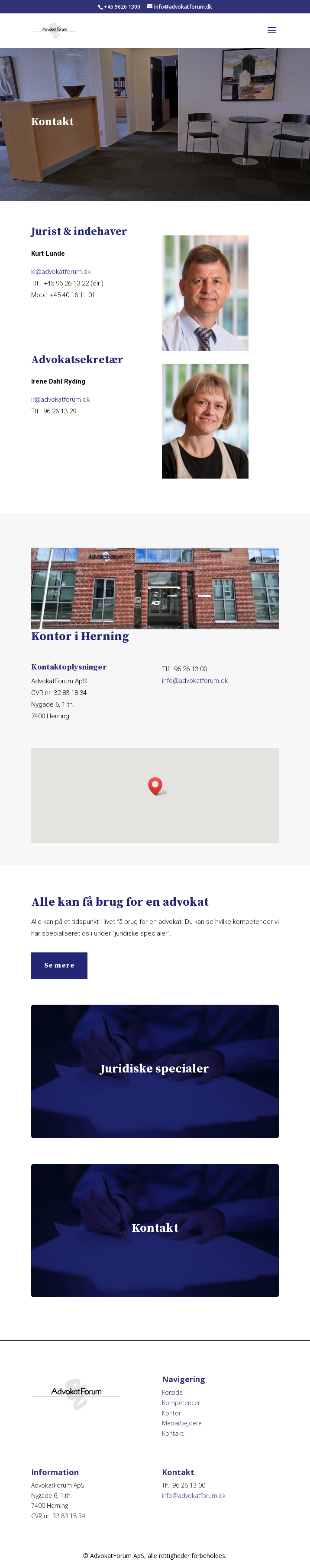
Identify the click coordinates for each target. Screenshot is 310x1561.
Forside (172, 1392)
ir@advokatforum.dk (60, 399)
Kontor (171, 1413)
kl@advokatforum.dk (60, 272)
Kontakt (173, 1433)
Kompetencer (181, 1403)
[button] (158, 786)
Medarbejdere (182, 1423)
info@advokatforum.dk (195, 681)
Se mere (59, 965)
